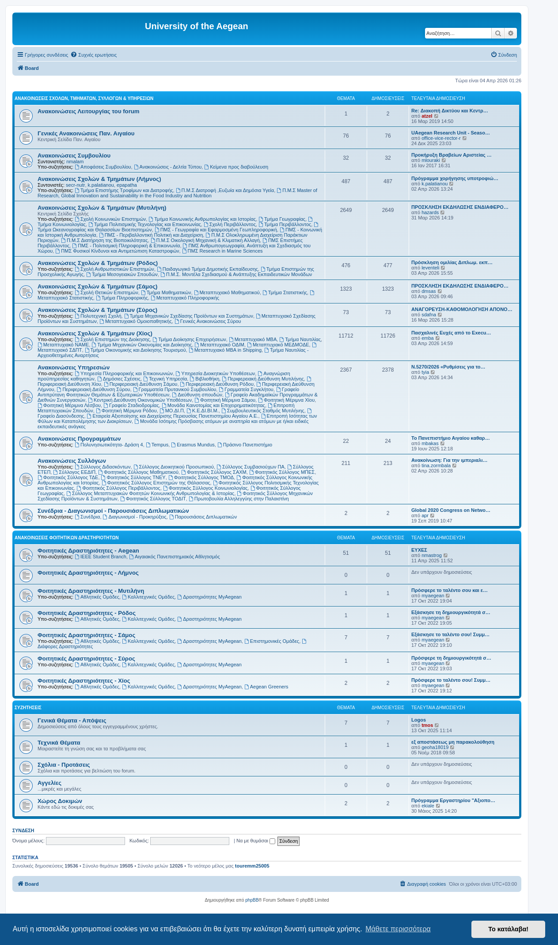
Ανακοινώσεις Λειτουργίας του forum (89, 111)
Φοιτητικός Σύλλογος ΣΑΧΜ (214, 472)
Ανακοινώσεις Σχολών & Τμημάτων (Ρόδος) (98, 263)
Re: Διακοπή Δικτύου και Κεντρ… (449, 110)
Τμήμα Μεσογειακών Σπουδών (122, 274)
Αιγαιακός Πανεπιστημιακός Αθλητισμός (174, 556)
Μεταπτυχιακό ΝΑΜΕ (63, 344)
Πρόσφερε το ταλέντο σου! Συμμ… (450, 680)
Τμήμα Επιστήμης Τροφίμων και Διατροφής (124, 190)
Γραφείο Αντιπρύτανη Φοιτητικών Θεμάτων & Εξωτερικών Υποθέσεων (168, 392)
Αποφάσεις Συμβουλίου (103, 166)
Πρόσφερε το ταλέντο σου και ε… (449, 590)
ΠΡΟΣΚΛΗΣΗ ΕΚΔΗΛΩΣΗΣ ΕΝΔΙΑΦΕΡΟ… (460, 207)
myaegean (432, 595)
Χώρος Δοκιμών (60, 801)
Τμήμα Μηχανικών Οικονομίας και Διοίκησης (141, 344)
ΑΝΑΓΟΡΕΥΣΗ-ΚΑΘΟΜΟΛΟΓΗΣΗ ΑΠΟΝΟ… (461, 309)
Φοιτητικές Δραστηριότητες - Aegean (88, 550)
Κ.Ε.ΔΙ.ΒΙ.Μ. (202, 410)
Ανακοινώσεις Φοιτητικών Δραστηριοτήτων (67, 537)
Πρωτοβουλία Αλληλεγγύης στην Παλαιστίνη (239, 498)
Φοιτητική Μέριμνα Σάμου (224, 400)
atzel (426, 116)
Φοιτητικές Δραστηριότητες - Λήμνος (88, 572)
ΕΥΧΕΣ (419, 550)
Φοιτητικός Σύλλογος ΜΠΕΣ (282, 472)
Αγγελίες (49, 783)
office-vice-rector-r (440, 138)
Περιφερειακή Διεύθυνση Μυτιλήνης (263, 378)
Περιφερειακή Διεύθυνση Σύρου (93, 389)
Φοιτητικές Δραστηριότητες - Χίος (84, 680)
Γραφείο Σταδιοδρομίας (131, 405)
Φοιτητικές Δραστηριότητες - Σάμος (86, 635)
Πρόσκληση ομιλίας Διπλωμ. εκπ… (452, 262)
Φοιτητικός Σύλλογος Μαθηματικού (138, 472)
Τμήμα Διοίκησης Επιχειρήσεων (189, 339)
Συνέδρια (87, 516)
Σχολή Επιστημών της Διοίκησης (112, 339)
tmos (427, 725)
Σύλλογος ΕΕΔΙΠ (74, 472)
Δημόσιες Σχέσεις (118, 378)
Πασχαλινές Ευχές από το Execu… (451, 332)
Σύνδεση (23, 830)
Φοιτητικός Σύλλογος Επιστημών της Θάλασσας (156, 482)
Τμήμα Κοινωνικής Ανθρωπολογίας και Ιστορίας (202, 219)
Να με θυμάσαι (255, 840)
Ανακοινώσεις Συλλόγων (72, 460)
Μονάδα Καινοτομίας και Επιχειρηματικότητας (213, 405)
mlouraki (430, 160)
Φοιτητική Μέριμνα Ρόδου (126, 410)
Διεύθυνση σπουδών (197, 394)
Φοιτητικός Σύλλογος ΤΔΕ (68, 477)
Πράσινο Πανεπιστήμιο (244, 444)
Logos (418, 719)
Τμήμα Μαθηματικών (166, 292)
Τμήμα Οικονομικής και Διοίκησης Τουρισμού (135, 350)
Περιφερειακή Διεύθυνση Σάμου (140, 384)
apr (425, 515)
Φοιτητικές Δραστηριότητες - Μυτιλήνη (91, 591)
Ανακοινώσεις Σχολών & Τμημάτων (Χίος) (95, 333)
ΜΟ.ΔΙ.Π (171, 410)
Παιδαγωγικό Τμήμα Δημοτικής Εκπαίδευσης (207, 269)
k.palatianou (101, 185)
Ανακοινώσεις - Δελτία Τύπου (168, 166)
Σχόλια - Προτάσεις (64, 764)
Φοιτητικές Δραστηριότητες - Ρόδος (87, 613)
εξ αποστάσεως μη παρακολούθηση (452, 742)
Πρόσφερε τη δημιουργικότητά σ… (451, 658)
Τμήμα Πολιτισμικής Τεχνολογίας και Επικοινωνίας (144, 224)
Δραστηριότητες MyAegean (209, 596)
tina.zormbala (436, 465)
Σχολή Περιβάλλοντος (230, 224)
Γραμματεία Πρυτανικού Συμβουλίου (174, 389)
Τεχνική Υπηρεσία (165, 378)
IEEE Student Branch (100, 556)
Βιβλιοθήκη (204, 378)
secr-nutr (75, 185)
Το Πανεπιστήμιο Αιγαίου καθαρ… (450, 438)
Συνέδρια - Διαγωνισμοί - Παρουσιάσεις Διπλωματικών (113, 510)
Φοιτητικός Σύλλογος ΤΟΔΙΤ (153, 498)
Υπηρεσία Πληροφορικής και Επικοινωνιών (124, 373)
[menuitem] (93, 55)
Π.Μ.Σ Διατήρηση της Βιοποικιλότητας (104, 240)
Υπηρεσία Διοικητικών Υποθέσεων (215, 373)
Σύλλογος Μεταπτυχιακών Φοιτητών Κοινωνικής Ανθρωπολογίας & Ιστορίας (150, 493)
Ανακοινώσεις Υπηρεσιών (74, 367)
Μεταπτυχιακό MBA (253, 339)
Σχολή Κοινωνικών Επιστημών (110, 219)
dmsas (428, 291)
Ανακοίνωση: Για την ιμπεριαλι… (449, 460)
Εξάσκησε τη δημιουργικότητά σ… (450, 612)
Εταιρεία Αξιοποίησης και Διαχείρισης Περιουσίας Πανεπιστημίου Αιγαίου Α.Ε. (172, 416)
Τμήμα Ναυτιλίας (300, 339)
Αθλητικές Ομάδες (97, 596)
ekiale (427, 805)
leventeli (430, 267)
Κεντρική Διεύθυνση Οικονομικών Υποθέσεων (140, 400)
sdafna (428, 314)
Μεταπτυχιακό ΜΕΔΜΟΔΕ (278, 344)
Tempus (157, 444)
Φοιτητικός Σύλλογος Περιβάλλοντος (118, 488)
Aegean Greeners (266, 686)
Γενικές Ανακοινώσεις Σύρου (208, 321)
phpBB (251, 900)
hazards (430, 212)
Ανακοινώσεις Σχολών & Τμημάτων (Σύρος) (97, 310)
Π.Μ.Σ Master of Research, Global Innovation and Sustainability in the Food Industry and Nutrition (177, 193)
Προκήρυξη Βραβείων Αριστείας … (451, 155)
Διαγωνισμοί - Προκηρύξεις (135, 516)
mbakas (430, 443)
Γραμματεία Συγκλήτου (246, 389)
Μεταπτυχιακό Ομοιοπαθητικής (135, 321)
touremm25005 (252, 865)
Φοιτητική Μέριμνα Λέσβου (69, 405)
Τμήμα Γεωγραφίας (281, 219)
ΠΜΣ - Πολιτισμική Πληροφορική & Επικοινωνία (126, 245)
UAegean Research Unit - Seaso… (450, 132)
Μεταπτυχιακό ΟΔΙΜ (219, 344)
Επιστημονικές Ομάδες (271, 641)
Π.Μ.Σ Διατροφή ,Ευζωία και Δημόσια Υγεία (225, 190)
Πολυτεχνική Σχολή (98, 316)
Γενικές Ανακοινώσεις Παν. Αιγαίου (86, 133)
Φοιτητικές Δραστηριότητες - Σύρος (86, 658)
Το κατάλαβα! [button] (508, 929)
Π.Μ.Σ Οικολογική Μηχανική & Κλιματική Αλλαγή (205, 240)
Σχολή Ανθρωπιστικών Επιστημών (114, 269)
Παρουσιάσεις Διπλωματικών (203, 516)
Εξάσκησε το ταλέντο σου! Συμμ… (450, 634)
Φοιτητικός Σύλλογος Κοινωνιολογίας (205, 488)
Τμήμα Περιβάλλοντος (284, 224)
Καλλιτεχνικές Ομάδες (148, 596)
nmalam (75, 161)
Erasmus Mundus (192, 444)
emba (427, 338)
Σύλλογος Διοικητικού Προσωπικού (173, 466)
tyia (425, 372)
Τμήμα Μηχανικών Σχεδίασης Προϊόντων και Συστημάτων (188, 316)
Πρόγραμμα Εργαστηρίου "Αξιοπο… (453, 800)
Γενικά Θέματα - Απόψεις (72, 720)
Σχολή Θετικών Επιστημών (106, 292)
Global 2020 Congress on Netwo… (450, 510)
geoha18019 (434, 747)
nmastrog (431, 555)
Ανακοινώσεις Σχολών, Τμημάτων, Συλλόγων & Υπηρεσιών (84, 98)
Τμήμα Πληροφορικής (122, 297)
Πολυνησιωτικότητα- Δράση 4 (109, 444)
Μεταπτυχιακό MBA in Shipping (225, 350)
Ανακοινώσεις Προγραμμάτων (79, 438)
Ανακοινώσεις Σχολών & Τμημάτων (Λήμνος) (99, 179)
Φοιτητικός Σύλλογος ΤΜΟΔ (201, 477)
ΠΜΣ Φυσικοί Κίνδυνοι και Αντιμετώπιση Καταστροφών (117, 251)
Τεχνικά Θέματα (59, 742)
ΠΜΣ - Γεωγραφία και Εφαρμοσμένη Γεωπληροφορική (216, 229)
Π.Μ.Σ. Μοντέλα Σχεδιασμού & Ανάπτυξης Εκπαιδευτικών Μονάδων (236, 274)
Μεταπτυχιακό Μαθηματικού (227, 292)
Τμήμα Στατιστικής (284, 292)
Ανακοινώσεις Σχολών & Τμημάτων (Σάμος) (97, 286)
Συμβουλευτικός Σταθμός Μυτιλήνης (262, 410)
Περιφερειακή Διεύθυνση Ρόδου (217, 384)
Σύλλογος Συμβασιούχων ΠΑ (250, 466)
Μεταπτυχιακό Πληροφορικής (185, 297)
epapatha (127, 185)
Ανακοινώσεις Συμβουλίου (74, 155)
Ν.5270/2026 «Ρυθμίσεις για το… (448, 366)
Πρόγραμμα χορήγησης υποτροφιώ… (454, 178)
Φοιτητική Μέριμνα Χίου (286, 400)
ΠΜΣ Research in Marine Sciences (222, 251)
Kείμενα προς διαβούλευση (236, 166)
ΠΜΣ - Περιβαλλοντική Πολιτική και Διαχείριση (151, 235)
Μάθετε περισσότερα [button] (398, 929)
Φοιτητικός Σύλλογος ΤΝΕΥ (133, 477)
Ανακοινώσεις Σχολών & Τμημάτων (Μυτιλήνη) (102, 207)
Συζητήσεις (28, 707)
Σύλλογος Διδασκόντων (102, 466)
